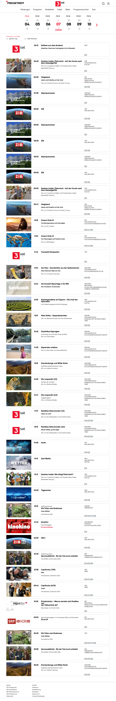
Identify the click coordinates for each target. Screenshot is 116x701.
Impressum (35, 687)
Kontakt (34, 685)
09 (79, 25)
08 (68, 25)
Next (96, 25)
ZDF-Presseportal (11, 687)
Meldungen (25, 9)
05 (37, 25)
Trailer (59, 9)
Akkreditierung (36, 689)
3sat (94, 9)
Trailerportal (9, 696)
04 (27, 25)
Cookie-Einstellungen (38, 696)
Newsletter (35, 692)
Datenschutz (36, 694)
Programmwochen (81, 9)
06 (48, 25)
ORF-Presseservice (11, 694)
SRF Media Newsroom (12, 692)
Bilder (68, 9)
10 (89, 25)
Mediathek (49, 9)
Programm (37, 9)
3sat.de (8, 685)
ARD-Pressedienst (11, 689)
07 (58, 24)
